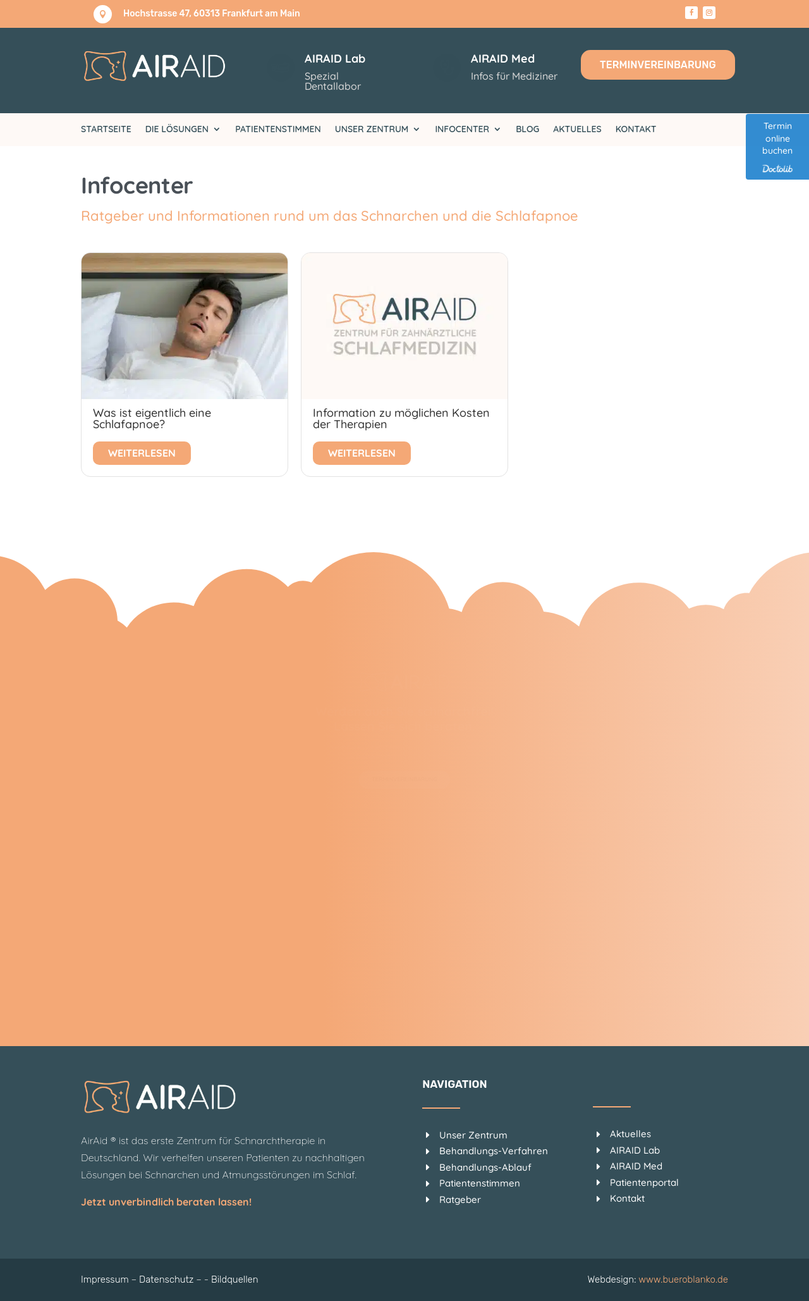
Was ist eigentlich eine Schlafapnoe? (152, 418)
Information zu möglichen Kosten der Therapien (401, 418)
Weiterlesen (142, 453)
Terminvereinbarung (658, 65)
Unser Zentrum (372, 130)
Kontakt (636, 130)
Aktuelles (577, 130)
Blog (527, 130)
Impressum (105, 1279)
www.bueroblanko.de (683, 1279)
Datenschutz (166, 1279)
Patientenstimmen (278, 130)
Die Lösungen (177, 130)
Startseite (106, 130)
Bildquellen (235, 1279)
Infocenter (462, 130)
